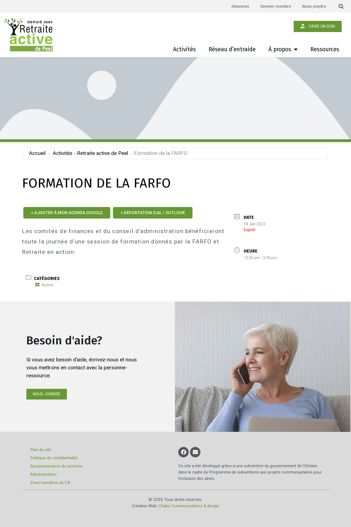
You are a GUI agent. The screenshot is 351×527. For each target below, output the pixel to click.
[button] (341, 6)
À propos (283, 49)
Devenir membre (275, 6)
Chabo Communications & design (188, 505)
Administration (43, 474)
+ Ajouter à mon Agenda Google (67, 212)
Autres (44, 285)
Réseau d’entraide (232, 49)
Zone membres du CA (50, 482)
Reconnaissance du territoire (56, 466)
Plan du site (40, 449)
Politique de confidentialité (54, 457)
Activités (184, 49)
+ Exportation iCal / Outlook (153, 212)
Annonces (239, 6)
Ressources (324, 49)
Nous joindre (314, 6)
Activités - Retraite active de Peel (90, 153)
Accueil (37, 153)
